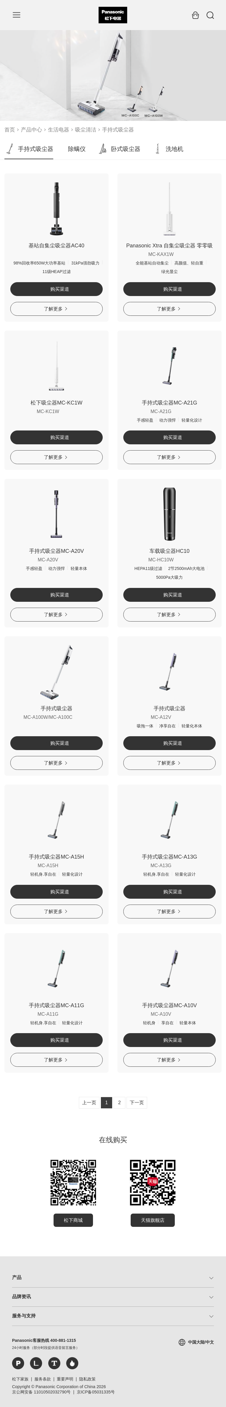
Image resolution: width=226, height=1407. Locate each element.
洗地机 (167, 148)
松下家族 (20, 1379)
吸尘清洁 (85, 130)
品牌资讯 (21, 1296)
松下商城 (73, 1220)
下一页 (137, 1102)
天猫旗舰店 (152, 1220)
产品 (16, 1277)
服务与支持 (24, 1315)
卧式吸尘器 (118, 148)
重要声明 (65, 1379)
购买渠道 (56, 289)
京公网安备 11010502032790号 (41, 1392)
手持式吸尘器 (118, 130)
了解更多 (55, 308)
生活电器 (58, 130)
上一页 (89, 1102)
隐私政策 (87, 1379)
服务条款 (42, 1379)
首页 (9, 130)
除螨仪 (77, 149)
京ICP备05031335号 (96, 1392)
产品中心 (31, 130)
